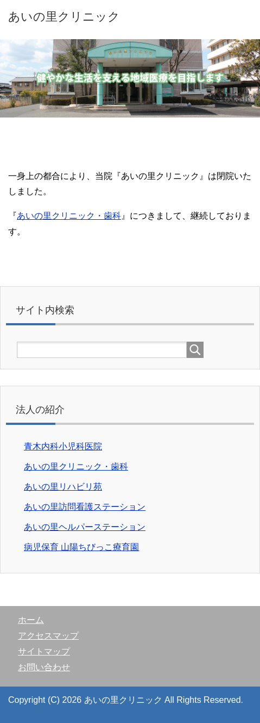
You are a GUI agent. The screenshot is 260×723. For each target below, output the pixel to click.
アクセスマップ (48, 635)
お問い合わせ (44, 667)
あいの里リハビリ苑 (63, 486)
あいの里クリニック (64, 16)
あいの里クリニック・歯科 (69, 215)
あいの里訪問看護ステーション (84, 506)
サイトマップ (44, 651)
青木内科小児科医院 (63, 446)
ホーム (31, 620)
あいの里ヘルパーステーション (84, 527)
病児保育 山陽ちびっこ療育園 (81, 547)
